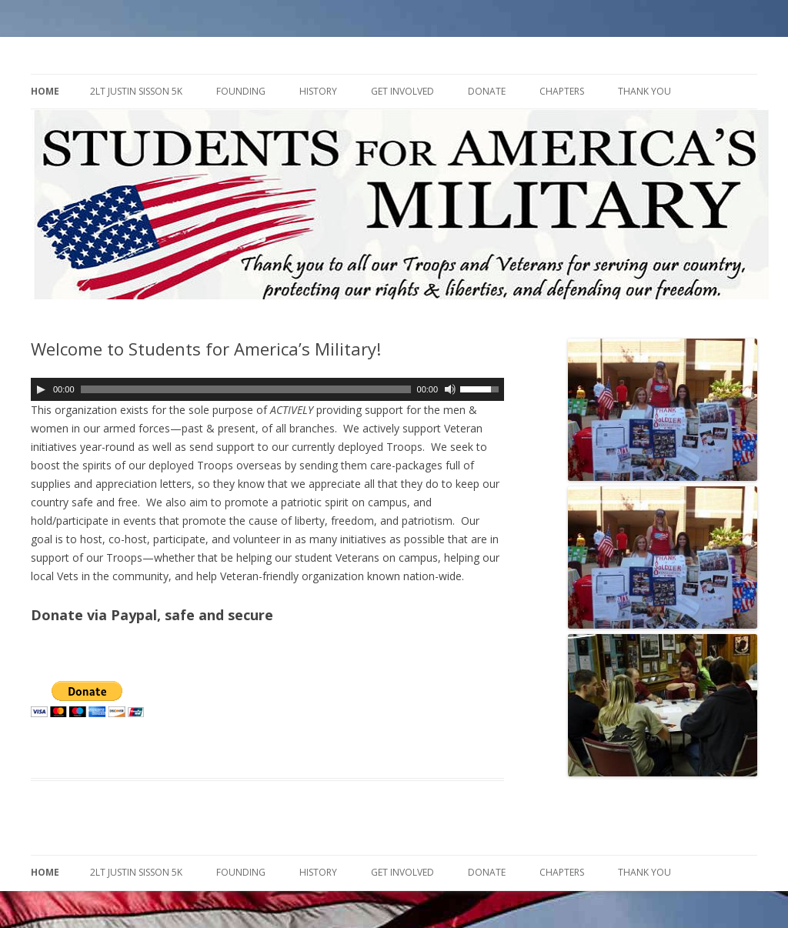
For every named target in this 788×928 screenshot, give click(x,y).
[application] (267, 389)
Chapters (561, 91)
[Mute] (450, 389)
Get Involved (402, 91)
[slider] (246, 389)
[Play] (41, 389)
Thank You (644, 91)
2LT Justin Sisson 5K (136, 91)
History (318, 91)
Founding (240, 91)
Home (45, 91)
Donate (487, 91)
